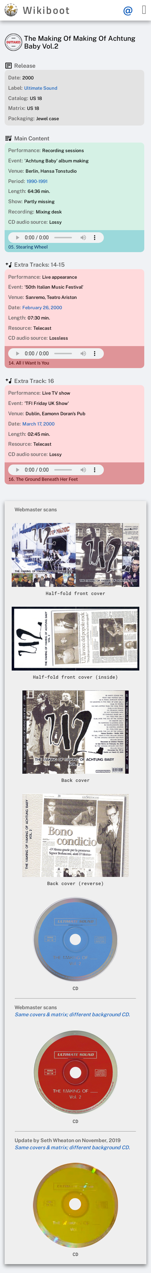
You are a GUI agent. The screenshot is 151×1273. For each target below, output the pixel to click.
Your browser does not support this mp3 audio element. (56, 237)
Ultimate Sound (40, 88)
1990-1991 (37, 181)
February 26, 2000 (42, 307)
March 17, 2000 (38, 424)
